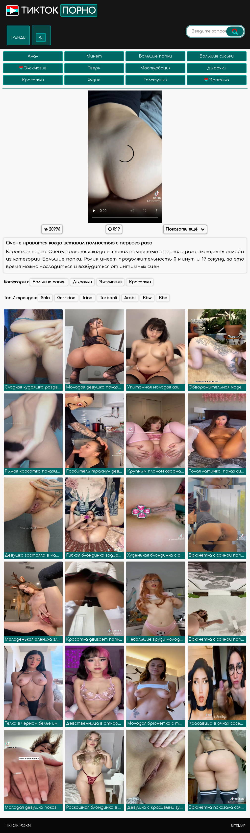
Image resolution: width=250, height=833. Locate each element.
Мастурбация (155, 68)
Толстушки (155, 80)
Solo (45, 298)
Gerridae (66, 298)
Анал (33, 56)
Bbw (147, 298)
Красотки (33, 80)
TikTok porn (18, 826)
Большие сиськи (217, 56)
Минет (94, 56)
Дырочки (216, 68)
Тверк (94, 68)
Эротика (216, 80)
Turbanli (108, 298)
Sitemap (238, 826)
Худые (94, 80)
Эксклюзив (33, 68)
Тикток (51, 10)
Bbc (163, 298)
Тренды (18, 37)
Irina (87, 298)
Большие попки (155, 56)
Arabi (129, 298)
